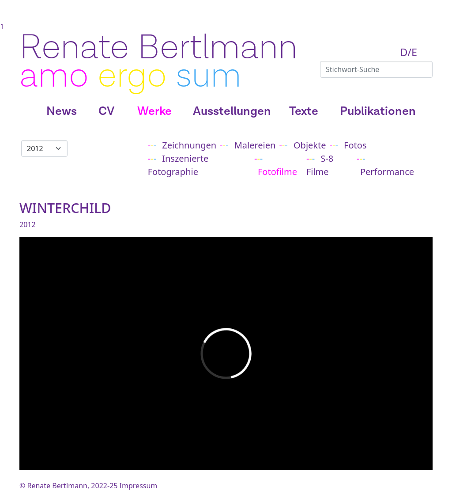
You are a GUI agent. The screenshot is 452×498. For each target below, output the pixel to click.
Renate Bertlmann (158, 48)
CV (106, 111)
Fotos (355, 145)
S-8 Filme (319, 165)
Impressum (139, 485)
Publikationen (378, 111)
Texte (303, 111)
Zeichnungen (189, 145)
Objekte (310, 145)
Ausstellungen (232, 111)
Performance (387, 172)
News (61, 111)
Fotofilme (277, 172)
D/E (408, 52)
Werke (154, 111)
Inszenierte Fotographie (178, 165)
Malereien (255, 145)
